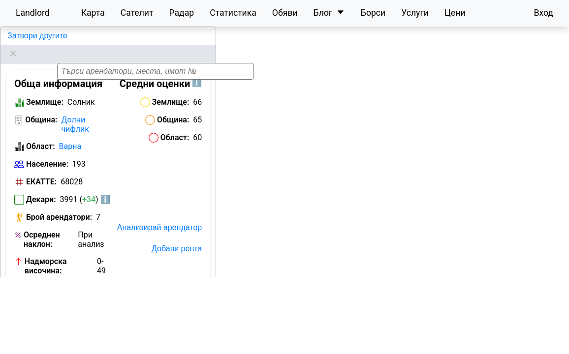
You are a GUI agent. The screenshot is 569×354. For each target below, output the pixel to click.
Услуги (415, 13)
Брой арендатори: (59, 204)
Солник (19, 35)
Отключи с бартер (169, 269)
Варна (70, 134)
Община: (41, 107)
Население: (47, 151)
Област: (40, 134)
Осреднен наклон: (42, 227)
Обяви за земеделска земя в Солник (54, 306)
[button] (409, 186)
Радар (181, 13)
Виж (101, 276)
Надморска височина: (46, 253)
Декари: (41, 187)
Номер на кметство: (43, 280)
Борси (373, 13)
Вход (543, 13)
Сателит (137, 13)
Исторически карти (166, 311)
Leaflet (477, 344)
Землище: (44, 89)
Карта (93, 13)
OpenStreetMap (518, 344)
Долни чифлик (75, 112)
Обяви (285, 13)
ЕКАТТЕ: (41, 169)
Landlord (33, 13)
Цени (455, 13)
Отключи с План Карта (160, 290)
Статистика (233, 13)
